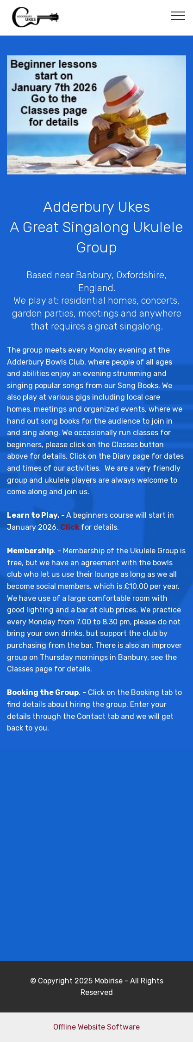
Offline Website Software (96, 1027)
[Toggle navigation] (178, 15)
